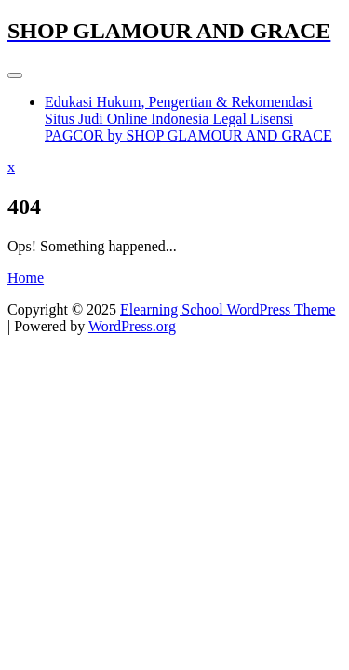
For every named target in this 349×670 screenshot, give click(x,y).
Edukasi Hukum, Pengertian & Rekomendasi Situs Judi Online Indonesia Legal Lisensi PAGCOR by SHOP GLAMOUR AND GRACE (188, 118)
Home (25, 278)
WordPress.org (132, 326)
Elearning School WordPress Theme (227, 309)
